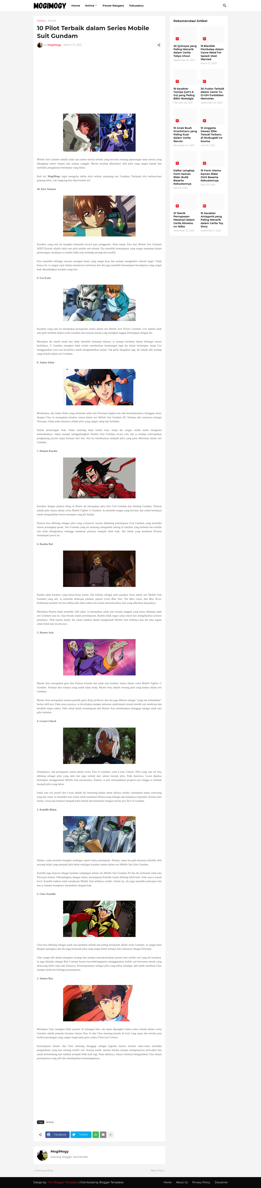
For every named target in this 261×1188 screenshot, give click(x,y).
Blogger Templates (111, 1182)
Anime (89, 5)
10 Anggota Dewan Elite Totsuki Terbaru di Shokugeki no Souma (211, 134)
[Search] (225, 6)
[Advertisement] (99, 84)
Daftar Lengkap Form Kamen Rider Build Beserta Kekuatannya (183, 177)
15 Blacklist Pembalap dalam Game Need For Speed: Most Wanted (212, 52)
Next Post (157, 1170)
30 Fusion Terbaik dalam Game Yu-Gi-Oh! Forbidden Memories (212, 93)
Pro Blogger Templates (63, 1182)
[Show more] (110, 1134)
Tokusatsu (136, 5)
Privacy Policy (201, 1182)
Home (75, 5)
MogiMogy (60, 1151)
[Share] (159, 45)
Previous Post (44, 1170)
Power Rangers (113, 5)
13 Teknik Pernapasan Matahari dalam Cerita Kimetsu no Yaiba (184, 220)
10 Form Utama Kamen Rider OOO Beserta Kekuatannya (211, 175)
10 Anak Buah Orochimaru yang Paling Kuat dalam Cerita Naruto (185, 134)
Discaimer (221, 1182)
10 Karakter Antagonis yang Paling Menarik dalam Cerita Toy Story (212, 220)
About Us (182, 1182)
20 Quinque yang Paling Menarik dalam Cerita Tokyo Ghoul (185, 51)
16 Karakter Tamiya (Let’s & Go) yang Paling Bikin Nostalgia (184, 93)
